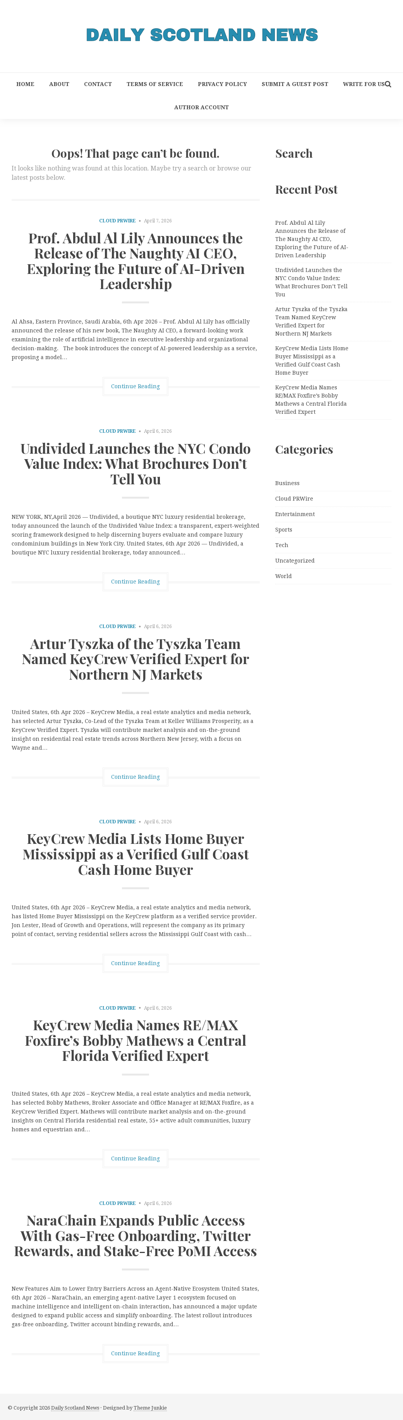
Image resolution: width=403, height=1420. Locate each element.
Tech (281, 545)
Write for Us (364, 84)
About (59, 84)
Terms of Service (155, 84)
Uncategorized (295, 561)
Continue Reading (135, 386)
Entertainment (295, 514)
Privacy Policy (222, 84)
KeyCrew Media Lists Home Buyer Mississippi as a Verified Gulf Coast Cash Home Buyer (135, 853)
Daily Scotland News (75, 1408)
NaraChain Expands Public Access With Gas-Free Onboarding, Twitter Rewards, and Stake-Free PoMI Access (135, 1235)
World (283, 576)
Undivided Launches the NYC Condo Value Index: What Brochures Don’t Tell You (136, 463)
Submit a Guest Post (295, 84)
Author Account (201, 107)
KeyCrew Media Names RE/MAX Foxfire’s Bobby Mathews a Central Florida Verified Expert (135, 1039)
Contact (98, 84)
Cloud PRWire (117, 221)
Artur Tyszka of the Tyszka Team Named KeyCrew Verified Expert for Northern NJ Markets (135, 658)
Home (25, 84)
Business (287, 483)
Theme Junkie (150, 1408)
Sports (283, 530)
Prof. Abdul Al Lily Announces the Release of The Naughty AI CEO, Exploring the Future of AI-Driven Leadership (136, 260)
